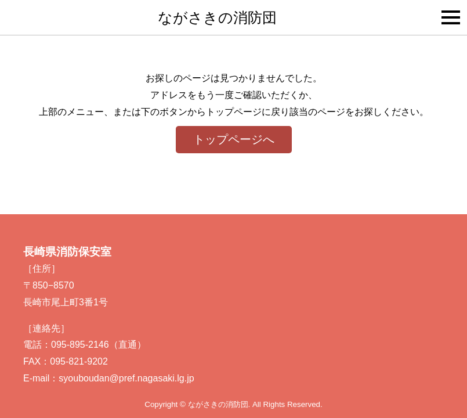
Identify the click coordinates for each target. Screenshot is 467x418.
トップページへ (233, 139)
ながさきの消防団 (217, 17)
